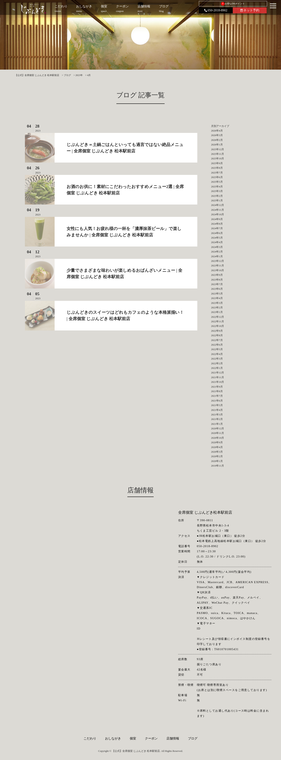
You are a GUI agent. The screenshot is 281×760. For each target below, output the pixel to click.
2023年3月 (217, 302)
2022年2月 (217, 363)
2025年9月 (217, 163)
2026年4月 (217, 130)
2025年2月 (217, 195)
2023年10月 (217, 270)
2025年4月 (217, 186)
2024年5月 (217, 237)
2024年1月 (217, 256)
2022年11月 (217, 321)
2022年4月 (217, 354)
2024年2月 (217, 251)
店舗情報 (172, 738)
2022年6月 (217, 344)
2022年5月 (217, 349)
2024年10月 (217, 214)
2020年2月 (217, 456)
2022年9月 (217, 330)
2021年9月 (217, 386)
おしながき (113, 738)
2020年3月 (217, 451)
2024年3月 (217, 247)
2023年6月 (217, 288)
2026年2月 (217, 139)
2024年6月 (217, 233)
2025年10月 (217, 158)
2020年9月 (217, 442)
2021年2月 (217, 419)
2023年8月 (217, 279)
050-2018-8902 (215, 10)
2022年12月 (217, 316)
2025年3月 (217, 191)
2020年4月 (217, 447)
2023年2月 (217, 307)
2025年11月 (217, 153)
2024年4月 (217, 242)
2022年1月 (217, 367)
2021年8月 (217, 391)
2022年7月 (217, 340)
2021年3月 (217, 414)
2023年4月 (217, 298)
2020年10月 (217, 437)
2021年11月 (217, 377)
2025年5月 (217, 181)
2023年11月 (217, 265)
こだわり (90, 738)
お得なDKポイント (233, 4)
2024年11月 (217, 209)
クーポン (151, 738)
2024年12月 (217, 205)
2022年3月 (217, 358)
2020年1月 (217, 461)
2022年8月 (217, 335)
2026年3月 (217, 135)
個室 (133, 738)
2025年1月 (217, 200)
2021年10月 (217, 381)
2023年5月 (217, 293)
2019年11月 (217, 465)
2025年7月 (217, 172)
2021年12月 (217, 372)
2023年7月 (217, 284)
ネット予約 (249, 10)
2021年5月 (217, 405)
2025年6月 (217, 177)
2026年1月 (217, 144)
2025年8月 (217, 167)
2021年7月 (217, 395)
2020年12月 (217, 428)
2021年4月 (217, 409)
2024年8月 (217, 223)
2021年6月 (217, 400)
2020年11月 (217, 433)
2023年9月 (217, 274)
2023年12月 (217, 260)
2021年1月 (217, 423)
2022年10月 (217, 325)
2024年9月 (217, 219)
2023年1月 (217, 312)
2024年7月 (217, 228)
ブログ (192, 738)
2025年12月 (217, 149)
